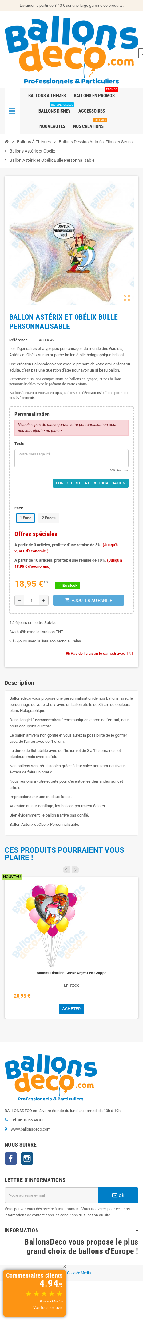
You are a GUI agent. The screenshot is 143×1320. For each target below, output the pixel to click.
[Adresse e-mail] (51, 1195)
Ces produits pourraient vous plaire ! (64, 853)
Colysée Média (79, 1273)
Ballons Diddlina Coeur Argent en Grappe (71, 973)
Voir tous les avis (48, 1307)
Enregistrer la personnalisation (90, 483)
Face (18, 508)
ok (118, 1195)
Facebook (11, 1158)
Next (75, 869)
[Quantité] (31, 600)
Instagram (27, 1158)
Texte (19, 443)
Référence (18, 340)
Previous (66, 869)
